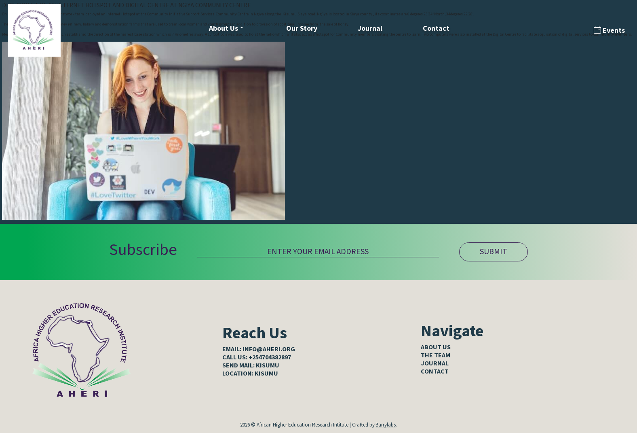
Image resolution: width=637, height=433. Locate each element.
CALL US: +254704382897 (256, 357)
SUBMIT (493, 251)
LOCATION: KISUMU (250, 373)
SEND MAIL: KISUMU (250, 365)
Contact (436, 28)
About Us (223, 28)
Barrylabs (385, 425)
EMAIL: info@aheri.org (258, 349)
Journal (370, 28)
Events (609, 30)
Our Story (301, 28)
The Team (435, 355)
